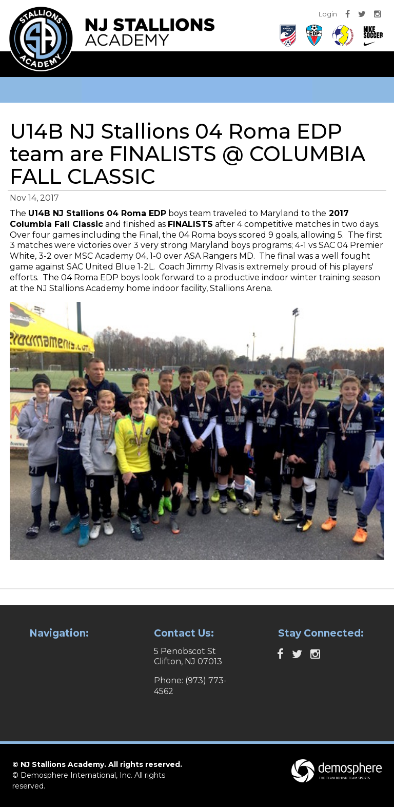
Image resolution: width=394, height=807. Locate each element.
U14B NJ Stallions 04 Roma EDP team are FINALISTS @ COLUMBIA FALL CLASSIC (187, 154)
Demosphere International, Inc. (76, 775)
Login (328, 14)
